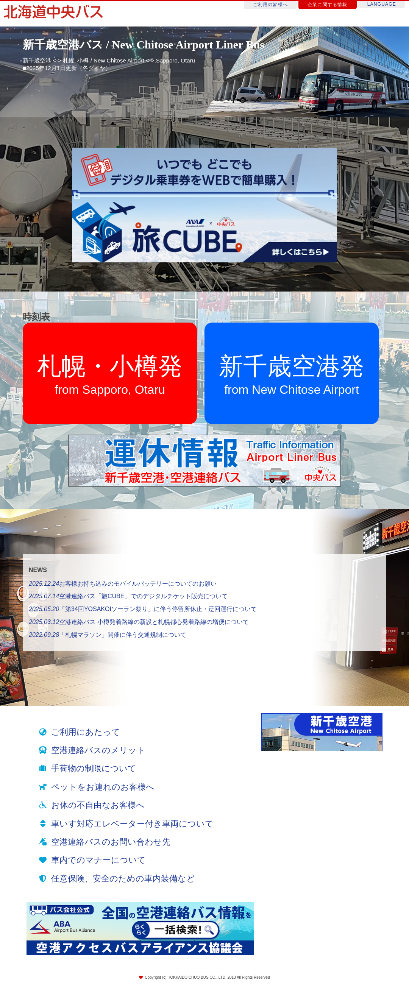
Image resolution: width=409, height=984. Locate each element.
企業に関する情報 (328, 4)
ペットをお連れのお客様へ (103, 787)
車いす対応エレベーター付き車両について (132, 823)
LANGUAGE (381, 4)
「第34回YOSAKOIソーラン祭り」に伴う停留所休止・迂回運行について (143, 609)
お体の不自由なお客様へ (98, 805)
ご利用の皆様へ (270, 4)
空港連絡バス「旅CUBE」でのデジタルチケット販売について (128, 596)
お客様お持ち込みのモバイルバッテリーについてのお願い (123, 583)
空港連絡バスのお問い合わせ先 (110, 842)
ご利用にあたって (85, 732)
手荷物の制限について (93, 768)
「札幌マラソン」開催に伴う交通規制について (107, 635)
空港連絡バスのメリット (98, 750)
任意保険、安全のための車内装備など (123, 878)
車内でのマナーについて (98, 860)
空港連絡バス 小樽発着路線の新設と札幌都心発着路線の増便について (139, 622)
